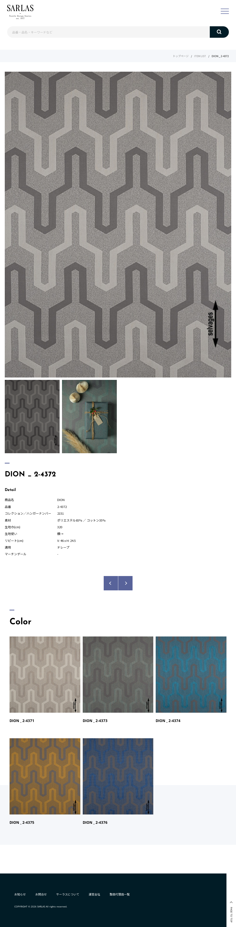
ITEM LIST (200, 55)
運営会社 (94, 894)
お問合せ (41, 894)
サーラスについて (67, 894)
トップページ (181, 55)
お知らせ (20, 894)
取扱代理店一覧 (120, 894)
